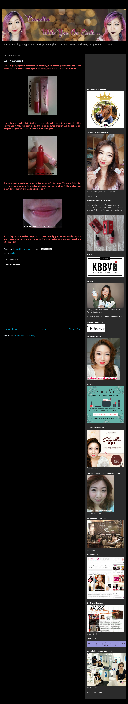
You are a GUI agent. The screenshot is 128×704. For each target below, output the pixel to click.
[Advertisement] (94, 70)
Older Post (75, 329)
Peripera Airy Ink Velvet (99, 200)
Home (43, 329)
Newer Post (10, 329)
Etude (12, 253)
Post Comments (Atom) (25, 335)
